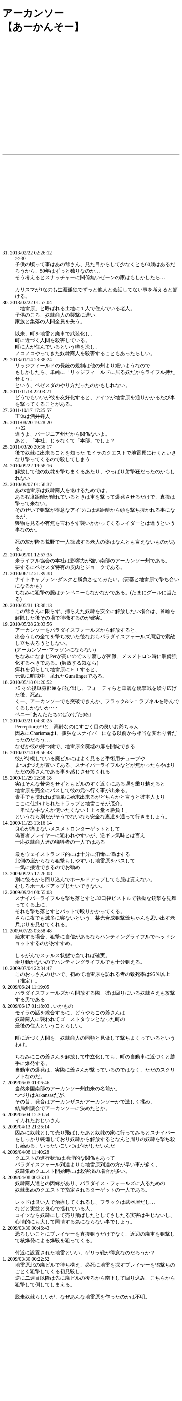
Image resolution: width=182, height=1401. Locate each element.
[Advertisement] (91, 99)
